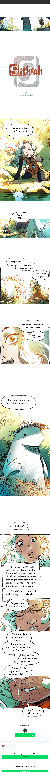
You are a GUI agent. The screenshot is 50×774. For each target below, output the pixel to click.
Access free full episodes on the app (25, 735)
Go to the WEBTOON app (25, 771)
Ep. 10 (7, 2)
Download (25, 756)
